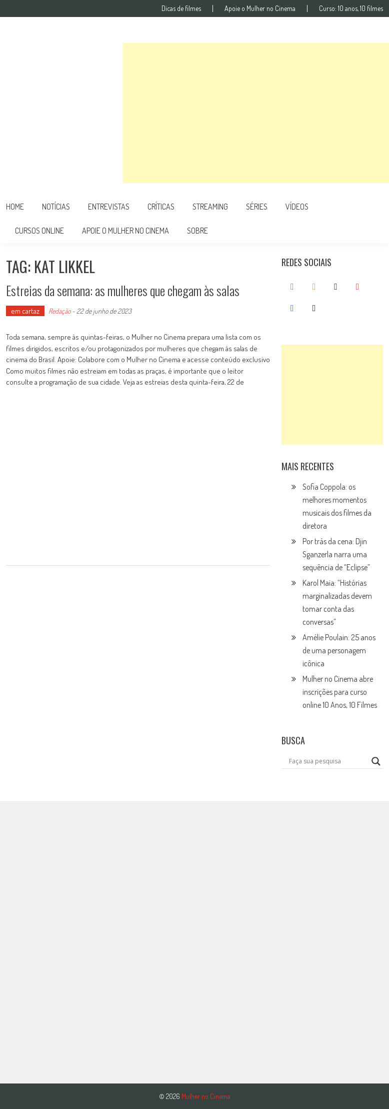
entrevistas (109, 207)
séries (257, 207)
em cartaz (25, 311)
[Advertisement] (256, 113)
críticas (161, 207)
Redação (59, 311)
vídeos (297, 207)
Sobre (197, 231)
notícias (56, 207)
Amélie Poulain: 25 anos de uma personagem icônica (339, 650)
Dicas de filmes (181, 8)
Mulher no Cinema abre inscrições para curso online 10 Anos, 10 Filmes (339, 692)
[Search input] (328, 761)
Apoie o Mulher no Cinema (260, 8)
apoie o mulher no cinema (125, 231)
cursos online (39, 231)
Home (15, 207)
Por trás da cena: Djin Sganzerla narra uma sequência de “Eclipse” (336, 554)
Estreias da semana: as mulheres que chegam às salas (123, 290)
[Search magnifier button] (376, 761)
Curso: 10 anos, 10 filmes (351, 8)
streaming (210, 207)
